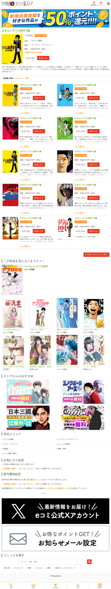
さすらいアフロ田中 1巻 (30, 86)
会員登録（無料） (10, 469)
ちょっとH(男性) (64, 445)
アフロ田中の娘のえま (11, 330)
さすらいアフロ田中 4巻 (85, 119)
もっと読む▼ (25, 114)
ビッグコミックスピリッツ (42, 45)
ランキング (18, 569)
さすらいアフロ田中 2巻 (85, 86)
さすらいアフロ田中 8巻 (85, 185)
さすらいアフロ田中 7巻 (30, 185)
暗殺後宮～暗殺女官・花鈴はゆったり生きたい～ (42, 367)
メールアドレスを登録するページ (57, 489)
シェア (43, 494)
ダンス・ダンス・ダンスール (68, 367)
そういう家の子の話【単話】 (14, 367)
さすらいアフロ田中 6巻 (85, 152)
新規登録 (94, 3)
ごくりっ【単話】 (90, 367)
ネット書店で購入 (10, 454)
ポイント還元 (41, 35)
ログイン (101, 3)
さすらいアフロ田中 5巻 (30, 152)
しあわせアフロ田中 (91, 330)
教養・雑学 (62, 449)
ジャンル (39, 569)
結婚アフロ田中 (62, 330)
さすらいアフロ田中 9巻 (30, 219)
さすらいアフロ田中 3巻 (30, 119)
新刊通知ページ (33, 480)
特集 (29, 569)
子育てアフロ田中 (36, 330)
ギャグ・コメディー (11, 445)
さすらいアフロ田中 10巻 (86, 219)
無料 (49, 569)
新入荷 (7, 569)
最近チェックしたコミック (65, 569)
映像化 (5, 449)
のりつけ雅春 (37, 41)
